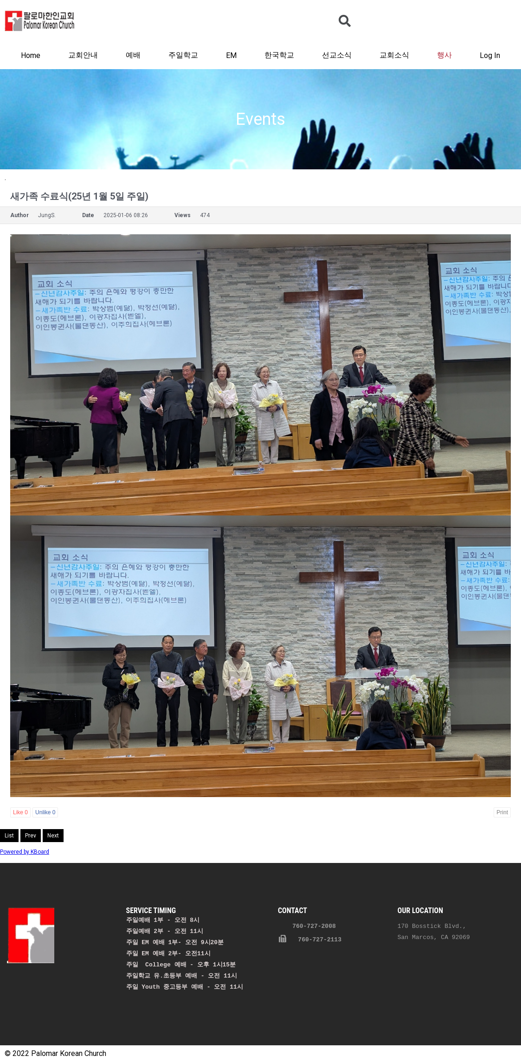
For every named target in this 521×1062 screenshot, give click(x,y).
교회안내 (83, 55)
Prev (30, 835)
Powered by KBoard (24, 852)
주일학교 (183, 55)
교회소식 (394, 55)
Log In (490, 55)
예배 (133, 55)
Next (53, 835)
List (9, 835)
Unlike (45, 812)
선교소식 (337, 55)
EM (231, 55)
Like (20, 812)
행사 (444, 55)
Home (30, 55)
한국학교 (279, 55)
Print (502, 812)
